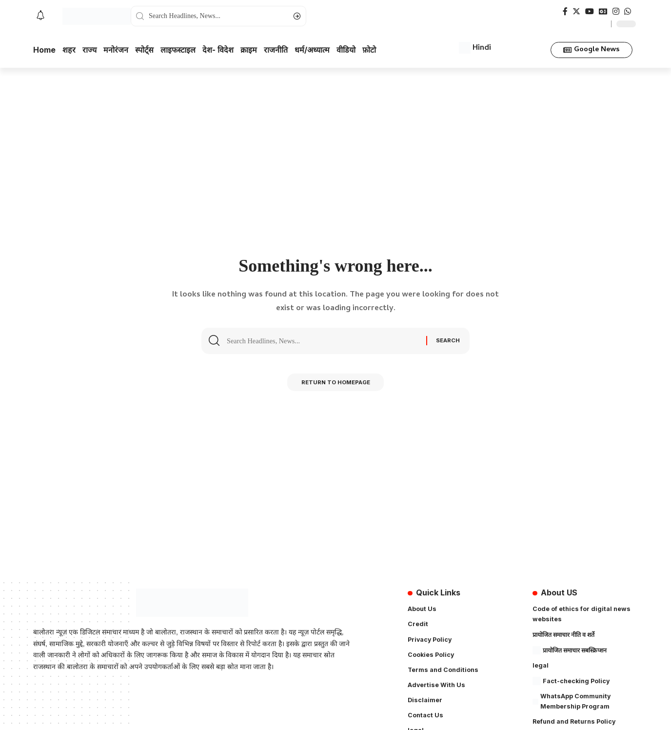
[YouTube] (589, 11)
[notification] (40, 16)
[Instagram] (616, 11)
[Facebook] (565, 11)
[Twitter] (576, 11)
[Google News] (603, 11)
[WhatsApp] (627, 11)
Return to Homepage (335, 384)
